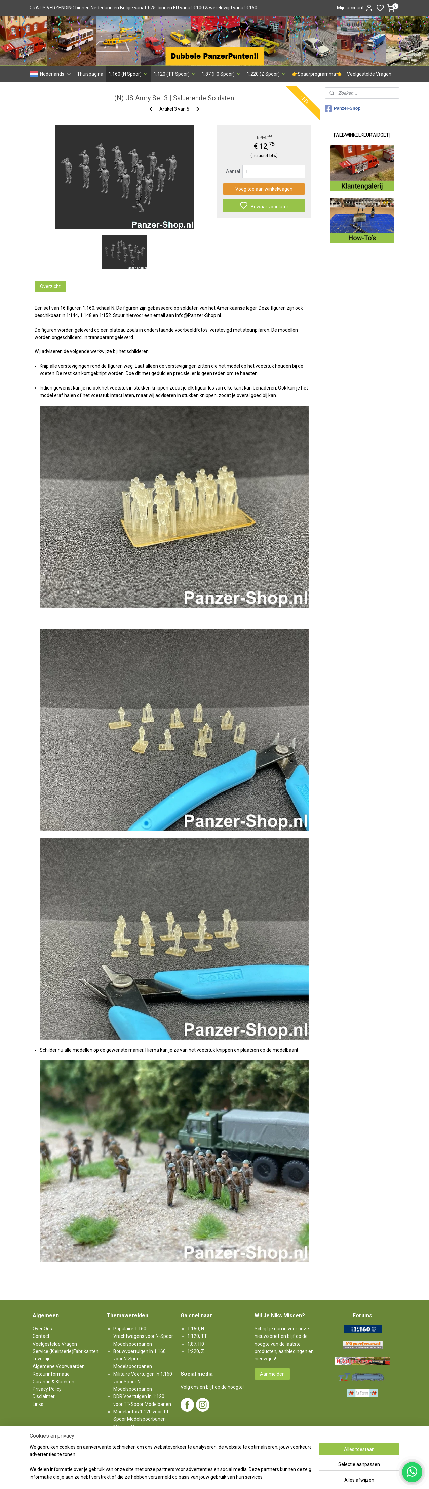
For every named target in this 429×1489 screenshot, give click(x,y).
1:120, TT (197, 1336)
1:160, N (195, 1328)
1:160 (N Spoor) (128, 74)
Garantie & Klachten (53, 1381)
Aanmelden (272, 1374)
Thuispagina (90, 74)
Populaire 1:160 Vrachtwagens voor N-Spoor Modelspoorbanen (143, 1336)
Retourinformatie (51, 1374)
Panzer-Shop (342, 109)
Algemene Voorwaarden (59, 1366)
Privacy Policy (47, 1389)
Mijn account (355, 8)
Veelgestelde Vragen (369, 74)
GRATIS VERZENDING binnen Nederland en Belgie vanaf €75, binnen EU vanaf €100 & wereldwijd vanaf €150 (143, 7)
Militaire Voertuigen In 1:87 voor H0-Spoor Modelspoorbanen (139, 1434)
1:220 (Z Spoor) (266, 74)
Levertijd (42, 1358)
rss (251, 1477)
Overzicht (50, 286)
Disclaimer (44, 1396)
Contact (41, 1336)
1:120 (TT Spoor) (175, 74)
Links (38, 1404)
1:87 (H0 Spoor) (221, 74)
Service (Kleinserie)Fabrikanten (66, 1351)
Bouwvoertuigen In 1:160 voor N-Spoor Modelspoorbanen (139, 1359)
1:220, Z (195, 1351)
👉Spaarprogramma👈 (317, 74)
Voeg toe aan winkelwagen (263, 189)
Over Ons (42, 1328)
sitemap (238, 1477)
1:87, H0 (195, 1344)
